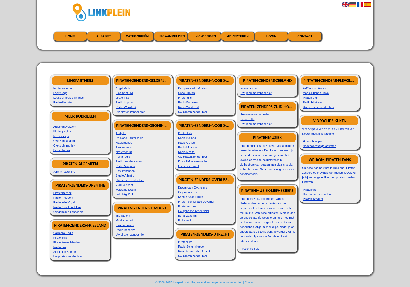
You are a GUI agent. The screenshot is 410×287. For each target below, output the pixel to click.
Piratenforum (61, 150)
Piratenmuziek (62, 193)
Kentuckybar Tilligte (190, 196)
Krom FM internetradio (192, 161)
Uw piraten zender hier (67, 256)
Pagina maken (200, 282)
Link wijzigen (204, 36)
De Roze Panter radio (129, 137)
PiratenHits (185, 133)
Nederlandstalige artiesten (319, 146)
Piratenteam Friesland (67, 242)
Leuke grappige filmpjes (68, 97)
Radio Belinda (187, 137)
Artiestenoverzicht (64, 126)
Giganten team (187, 192)
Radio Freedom (63, 197)
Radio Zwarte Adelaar (67, 207)
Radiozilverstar (62, 102)
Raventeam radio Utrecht (194, 251)
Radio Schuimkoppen (192, 246)
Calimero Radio (63, 233)
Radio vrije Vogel (64, 202)
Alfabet (103, 36)
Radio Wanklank (126, 107)
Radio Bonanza (125, 229)
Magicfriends (124, 142)
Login (271, 36)
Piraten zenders (313, 199)
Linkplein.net (181, 282)
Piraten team (124, 147)
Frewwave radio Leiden (255, 114)
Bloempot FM (124, 93)
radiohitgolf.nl (124, 194)
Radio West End (188, 107)
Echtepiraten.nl (62, 88)
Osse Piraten (186, 93)
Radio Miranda (187, 147)
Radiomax (59, 247)
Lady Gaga (60, 93)
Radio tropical (124, 102)
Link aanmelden (171, 36)
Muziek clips (61, 136)
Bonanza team (187, 215)
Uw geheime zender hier (68, 211)
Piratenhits (60, 237)
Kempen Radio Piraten (192, 88)
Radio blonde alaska (129, 161)
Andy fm (121, 133)
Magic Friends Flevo (316, 93)
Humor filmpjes (312, 141)
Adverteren (238, 36)
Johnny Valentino (64, 171)
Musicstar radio (125, 220)
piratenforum (124, 152)
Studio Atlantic (125, 175)
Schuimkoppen (125, 170)
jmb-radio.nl (123, 215)
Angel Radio (123, 88)
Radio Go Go (186, 142)
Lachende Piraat (188, 166)
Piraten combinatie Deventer (196, 201)
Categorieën (137, 36)
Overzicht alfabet (64, 140)
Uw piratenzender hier (130, 180)
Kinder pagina (62, 131)
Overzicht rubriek (64, 145)
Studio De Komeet (65, 251)
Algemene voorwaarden (227, 282)
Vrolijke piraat (124, 184)
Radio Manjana (125, 166)
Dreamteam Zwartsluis (192, 187)
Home (70, 36)
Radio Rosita (186, 152)
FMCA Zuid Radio (314, 88)
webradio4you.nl (126, 189)
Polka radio (123, 156)
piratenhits (122, 97)
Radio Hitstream (313, 102)
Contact (304, 36)
